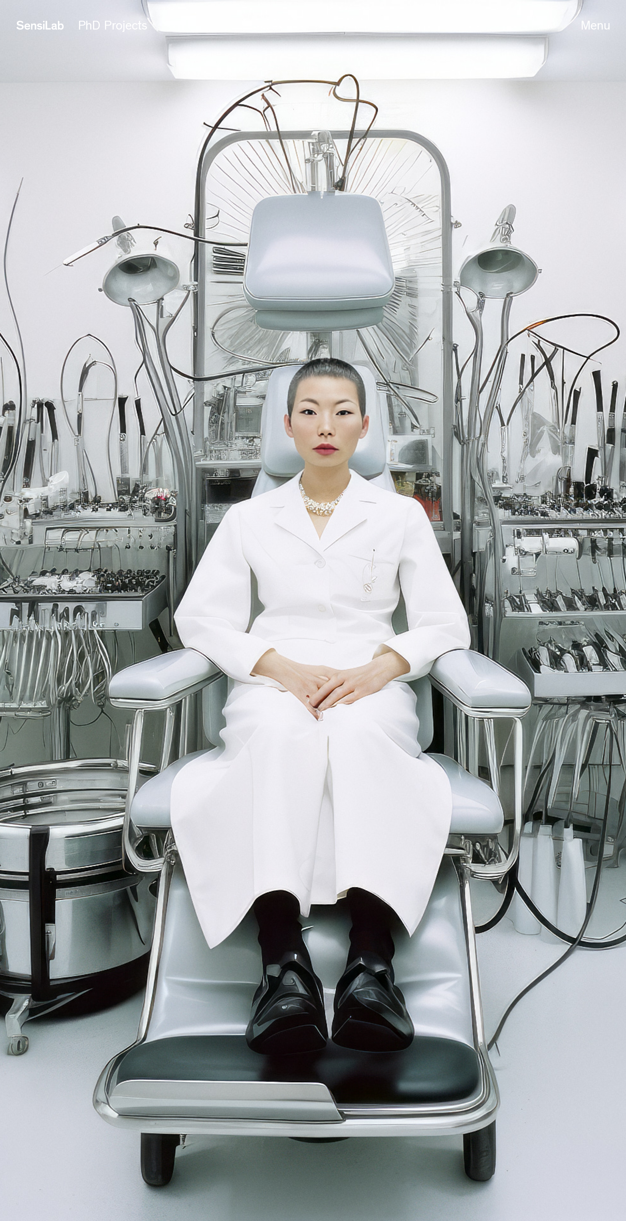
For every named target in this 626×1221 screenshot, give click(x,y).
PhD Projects (112, 25)
